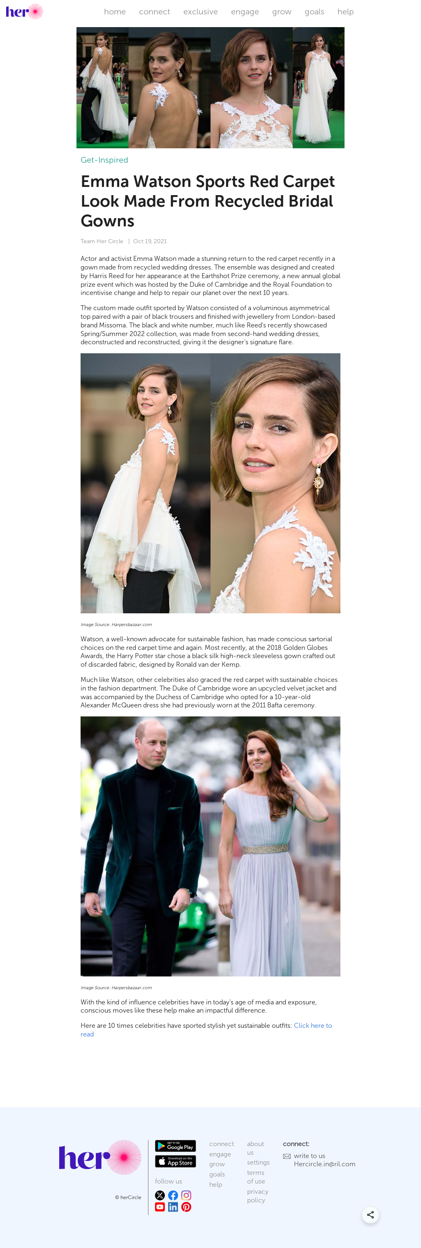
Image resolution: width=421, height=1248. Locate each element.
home (115, 11)
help (346, 11)
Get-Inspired (104, 160)
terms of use (256, 1177)
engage (245, 11)
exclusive (200, 11)
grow (281, 11)
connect (154, 11)
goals (314, 11)
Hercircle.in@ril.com (325, 1164)
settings (258, 1162)
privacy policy (257, 1196)
